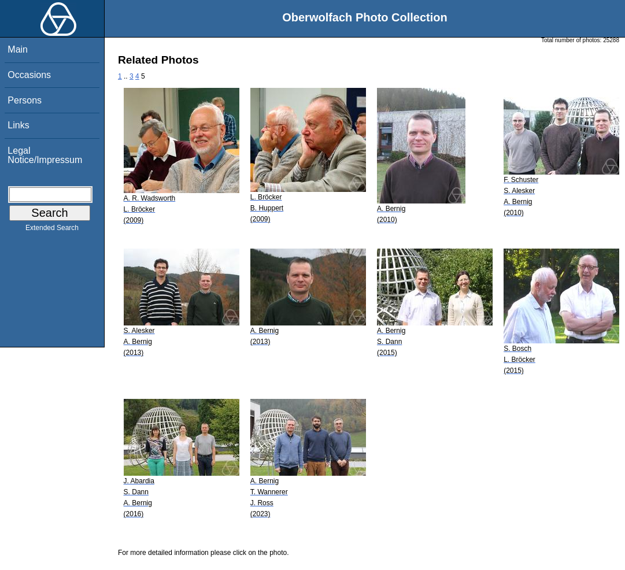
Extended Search (52, 230)
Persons (25, 100)
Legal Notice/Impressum (45, 155)
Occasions (29, 75)
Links (18, 125)
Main (18, 49)
